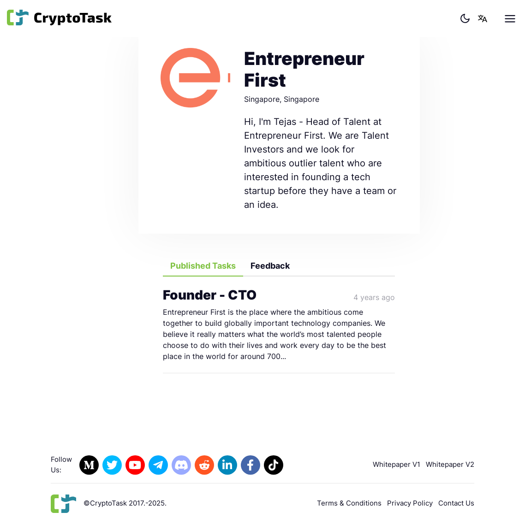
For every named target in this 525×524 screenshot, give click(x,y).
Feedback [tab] (270, 266)
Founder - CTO (210, 295)
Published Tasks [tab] (203, 266)
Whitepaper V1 (396, 464)
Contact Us (456, 503)
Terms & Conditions (349, 503)
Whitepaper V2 (450, 464)
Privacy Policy (410, 503)
